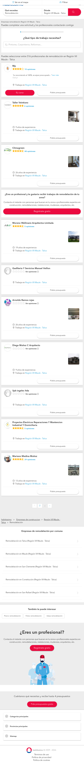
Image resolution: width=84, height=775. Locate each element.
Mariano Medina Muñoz (24, 462)
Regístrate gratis (42, 654)
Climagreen (18, 154)
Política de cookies (41, 766)
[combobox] (22, 12)
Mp (14, 72)
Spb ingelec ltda (20, 397)
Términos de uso (41, 761)
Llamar (20, 99)
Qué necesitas (11, 11)
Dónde (47, 11)
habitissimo (6, 526)
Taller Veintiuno (20, 109)
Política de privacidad (41, 764)
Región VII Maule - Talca (36, 91)
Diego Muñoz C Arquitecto (26, 351)
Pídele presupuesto (58, 99)
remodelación (12, 622)
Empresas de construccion (28, 526)
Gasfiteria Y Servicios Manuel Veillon (31, 274)
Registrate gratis (42, 217)
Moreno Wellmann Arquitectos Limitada (33, 229)
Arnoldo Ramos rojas (23, 306)
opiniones (30, 75)
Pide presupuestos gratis (42, 710)
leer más (55, 81)
